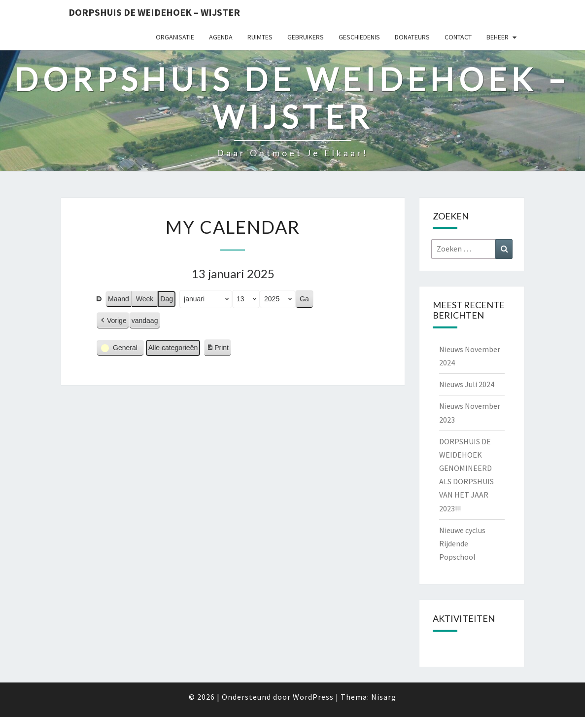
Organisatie (175, 37)
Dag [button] (166, 299)
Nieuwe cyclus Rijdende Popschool (462, 543)
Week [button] (144, 299)
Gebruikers (305, 37)
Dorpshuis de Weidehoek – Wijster (154, 12)
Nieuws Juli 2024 (466, 384)
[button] (113, 320)
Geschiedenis (359, 37)
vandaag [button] (144, 320)
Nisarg (383, 697)
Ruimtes (260, 37)
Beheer (497, 37)
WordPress (313, 697)
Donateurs (412, 37)
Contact (458, 37)
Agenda (221, 37)
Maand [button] (118, 299)
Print (217, 349)
